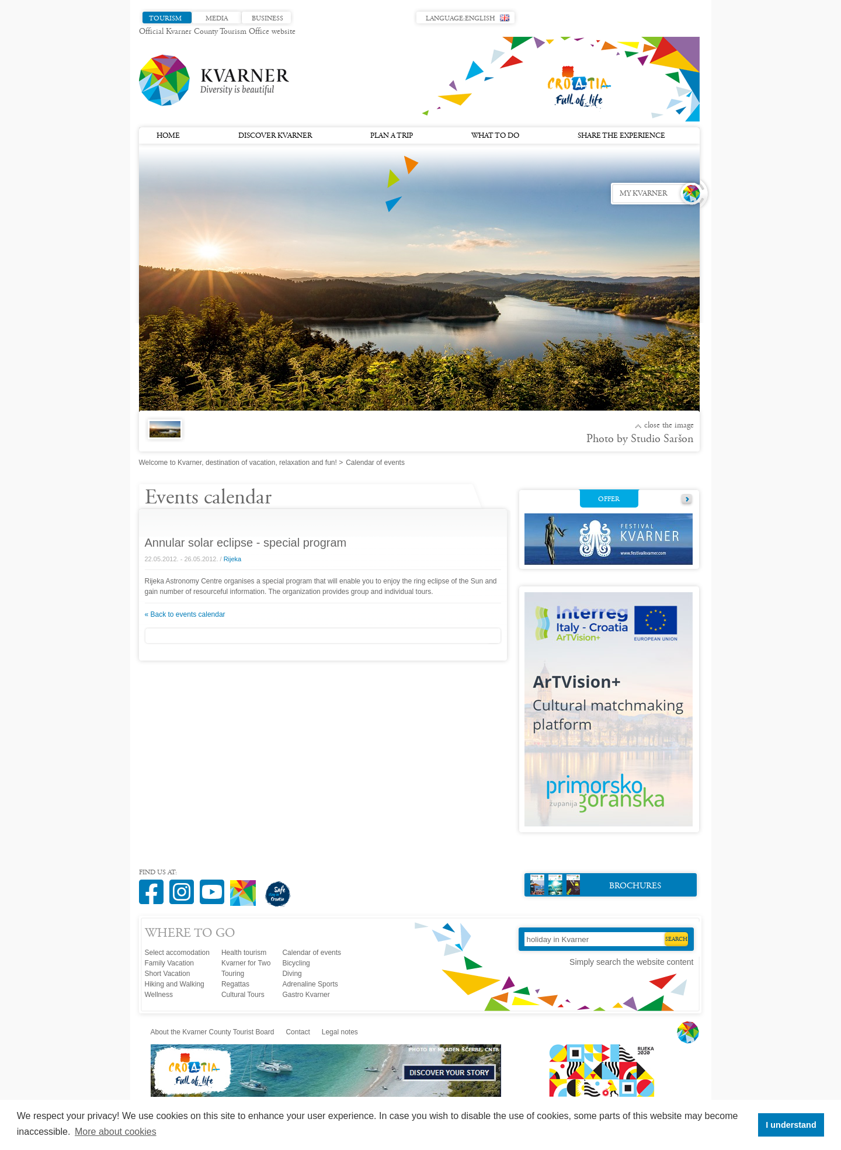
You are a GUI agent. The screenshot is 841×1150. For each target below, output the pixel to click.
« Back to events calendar (185, 614)
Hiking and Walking (174, 984)
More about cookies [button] (116, 1132)
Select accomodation (177, 953)
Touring (232, 974)
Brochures (596, 884)
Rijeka (233, 558)
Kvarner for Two (245, 963)
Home (168, 136)
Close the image (669, 426)
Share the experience (621, 136)
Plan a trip (391, 136)
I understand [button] (791, 1125)
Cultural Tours (243, 995)
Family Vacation (169, 963)
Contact (298, 1032)
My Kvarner (643, 194)
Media (217, 18)
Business (267, 18)
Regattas (235, 984)
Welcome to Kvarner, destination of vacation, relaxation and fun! (238, 462)
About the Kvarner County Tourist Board (212, 1032)
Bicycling (296, 963)
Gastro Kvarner (305, 995)
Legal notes (340, 1032)
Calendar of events (311, 953)
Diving (291, 974)
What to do (495, 136)
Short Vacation (167, 974)
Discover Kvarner (275, 136)
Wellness (159, 995)
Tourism (165, 18)
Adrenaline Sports (310, 984)
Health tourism (243, 953)
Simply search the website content (631, 962)
